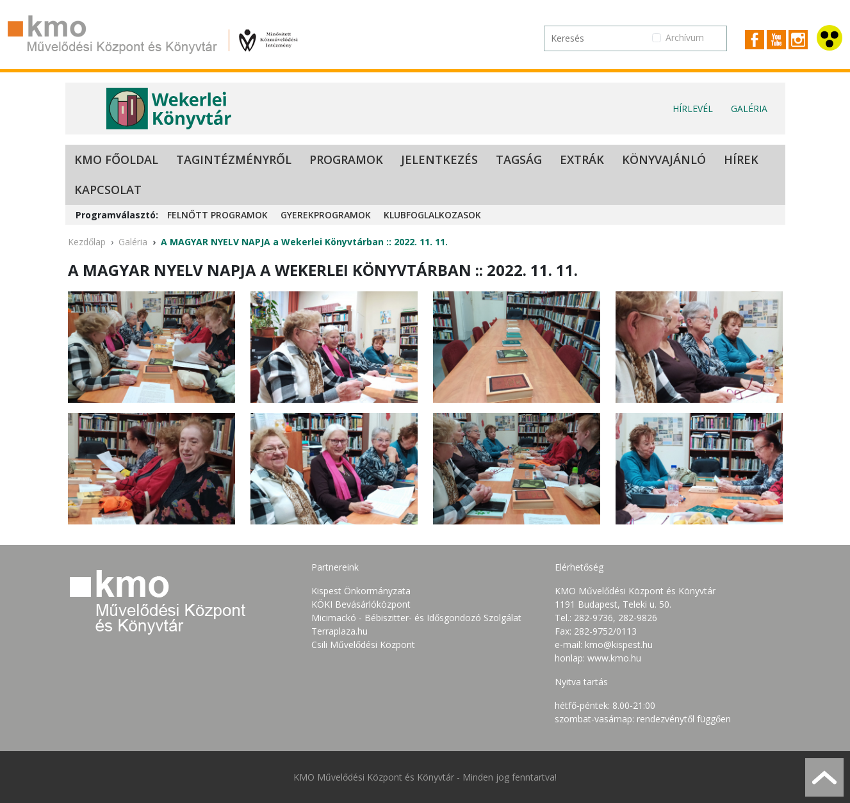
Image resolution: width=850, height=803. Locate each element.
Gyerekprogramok (326, 215)
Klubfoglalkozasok (432, 215)
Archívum (685, 37)
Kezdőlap (87, 242)
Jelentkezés (439, 159)
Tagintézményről (233, 159)
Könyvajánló (664, 159)
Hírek (741, 159)
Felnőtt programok (217, 215)
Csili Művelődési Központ (363, 644)
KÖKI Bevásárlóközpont (361, 604)
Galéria (749, 108)
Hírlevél (693, 108)
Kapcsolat (108, 189)
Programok (346, 159)
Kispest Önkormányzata (361, 591)
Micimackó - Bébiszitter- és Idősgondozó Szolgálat (416, 618)
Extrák (582, 159)
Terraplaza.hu (339, 631)
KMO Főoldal (116, 159)
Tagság (519, 159)
